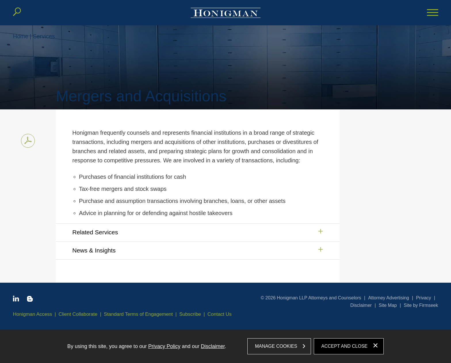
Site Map (388, 305)
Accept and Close (344, 346)
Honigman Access (32, 314)
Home (20, 36)
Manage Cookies (276, 346)
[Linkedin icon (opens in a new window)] (16, 300)
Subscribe (190, 314)
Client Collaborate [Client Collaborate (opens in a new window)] (78, 314)
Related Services (95, 232)
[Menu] (432, 13)
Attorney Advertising (388, 297)
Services (44, 36)
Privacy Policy (164, 346)
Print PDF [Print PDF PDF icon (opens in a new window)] (26, 140)
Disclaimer (361, 305)
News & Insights (94, 250)
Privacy (423, 297)
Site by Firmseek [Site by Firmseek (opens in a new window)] (421, 305)
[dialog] (225, 346)
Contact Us (219, 314)
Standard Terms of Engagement (138, 314)
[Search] (17, 11)
